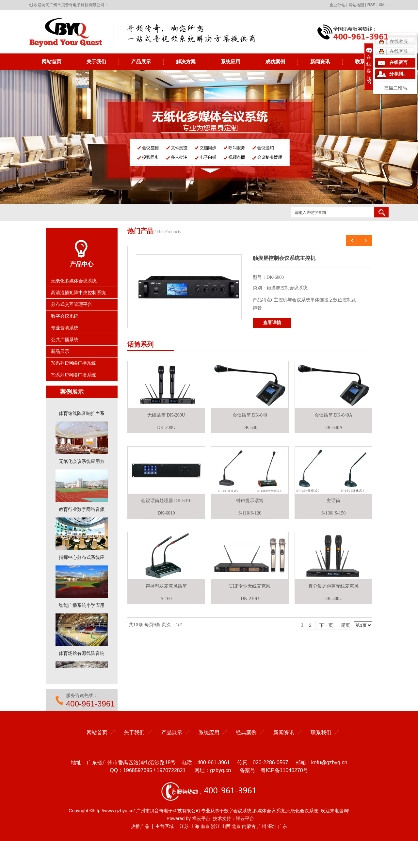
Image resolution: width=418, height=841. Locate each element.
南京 (205, 826)
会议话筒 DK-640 (250, 415)
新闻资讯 (320, 61)
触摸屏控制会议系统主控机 (284, 258)
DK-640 (249, 427)
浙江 (215, 826)
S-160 (166, 598)
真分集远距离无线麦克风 (333, 586)
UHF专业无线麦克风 (249, 586)
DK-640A (333, 427)
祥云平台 (201, 818)
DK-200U (166, 427)
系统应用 (230, 61)
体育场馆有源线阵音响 (81, 654)
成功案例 (275, 61)
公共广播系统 (64, 339)
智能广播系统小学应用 (81, 606)
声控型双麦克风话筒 (166, 586)
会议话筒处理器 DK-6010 (166, 500)
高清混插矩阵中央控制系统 (78, 292)
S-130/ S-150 (333, 513)
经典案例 (246, 732)
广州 (261, 826)
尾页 (345, 625)
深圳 (272, 826)
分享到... (398, 73)
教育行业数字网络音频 (81, 510)
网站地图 (356, 5)
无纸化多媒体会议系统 (74, 280)
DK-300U (333, 598)
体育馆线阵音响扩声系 (81, 414)
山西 (226, 826)
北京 (236, 826)
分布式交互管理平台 (71, 304)
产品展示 (141, 61)
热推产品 (140, 826)
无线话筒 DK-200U (166, 415)
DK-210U (250, 598)
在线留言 (398, 62)
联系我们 (321, 732)
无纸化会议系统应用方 (81, 462)
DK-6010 (166, 513)
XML (382, 5)
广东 (282, 826)
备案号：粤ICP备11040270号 (274, 770)
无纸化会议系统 (302, 810)
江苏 (184, 826)
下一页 (326, 625)
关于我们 (96, 61)
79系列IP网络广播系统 (73, 375)
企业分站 (337, 5)
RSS (371, 5)
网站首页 (51, 61)
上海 (194, 826)
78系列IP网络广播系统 (73, 363)
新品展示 (60, 351)
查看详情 (272, 322)
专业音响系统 (64, 327)
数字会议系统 (64, 316)
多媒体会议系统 (269, 810)
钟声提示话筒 (250, 500)
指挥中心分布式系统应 (81, 558)
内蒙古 (249, 826)
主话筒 (333, 500)
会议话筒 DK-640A (333, 415)
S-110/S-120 (249, 513)
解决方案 (186, 61)
